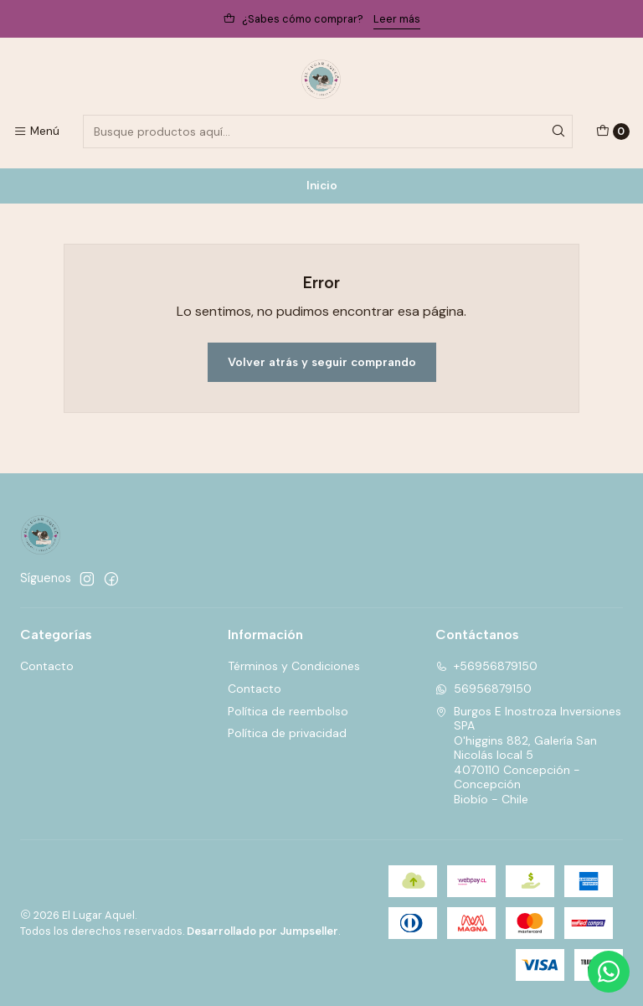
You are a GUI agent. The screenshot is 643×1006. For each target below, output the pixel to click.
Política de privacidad (287, 732)
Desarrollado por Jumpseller (262, 931)
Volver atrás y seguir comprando (322, 361)
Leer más (396, 19)
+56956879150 (486, 665)
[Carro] (613, 131)
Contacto (47, 665)
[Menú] (36, 131)
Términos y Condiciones (294, 665)
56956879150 (483, 688)
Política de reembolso (288, 711)
